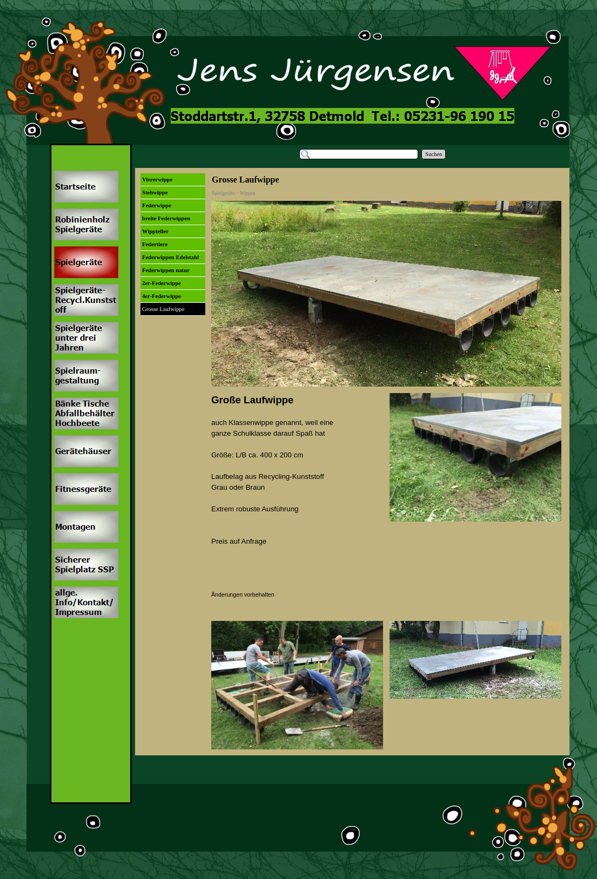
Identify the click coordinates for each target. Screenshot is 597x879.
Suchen (433, 154)
